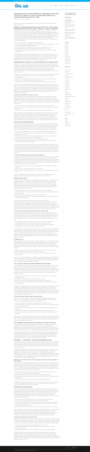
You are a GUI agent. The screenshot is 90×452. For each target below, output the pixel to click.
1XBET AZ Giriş (67, 82)
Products (56, 5)
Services (61, 5)
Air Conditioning (20, 449)
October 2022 (67, 63)
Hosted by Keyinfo (31, 450)
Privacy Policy (73, 449)
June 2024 (66, 46)
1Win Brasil (67, 71)
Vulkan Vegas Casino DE (69, 114)
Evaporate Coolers (38, 449)
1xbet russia (67, 87)
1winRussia (67, 80)
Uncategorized (27, 19)
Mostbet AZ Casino (68, 94)
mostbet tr (67, 98)
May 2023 (66, 51)
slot (65, 110)
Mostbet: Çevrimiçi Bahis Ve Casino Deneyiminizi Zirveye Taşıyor (70, 26)
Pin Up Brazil (67, 103)
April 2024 (66, 49)
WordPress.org (67, 125)
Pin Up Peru (67, 108)
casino (66, 91)
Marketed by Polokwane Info (21, 450)
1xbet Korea (67, 85)
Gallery (66, 5)
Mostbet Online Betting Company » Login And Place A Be (70, 38)
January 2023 (67, 58)
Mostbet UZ (67, 99)
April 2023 (66, 53)
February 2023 (67, 56)
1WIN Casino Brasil (68, 73)
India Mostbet (67, 92)
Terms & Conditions (65, 449)
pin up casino (67, 105)
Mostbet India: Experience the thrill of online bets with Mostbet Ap (70, 34)
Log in (66, 120)
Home (51, 5)
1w (65, 68)
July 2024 (66, 44)
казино (66, 115)
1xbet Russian (67, 89)
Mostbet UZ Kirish (68, 101)
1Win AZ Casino (68, 70)
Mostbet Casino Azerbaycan (70, 96)
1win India (67, 75)
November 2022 (68, 61)
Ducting (26, 449)
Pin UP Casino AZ (68, 107)
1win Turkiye (67, 78)
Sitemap (58, 449)
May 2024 (66, 47)
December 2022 (68, 60)
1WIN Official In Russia (69, 77)
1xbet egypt (67, 84)
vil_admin (16, 19)
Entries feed (67, 122)
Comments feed (68, 123)
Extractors (31, 449)
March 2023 (67, 54)
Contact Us (71, 5)
